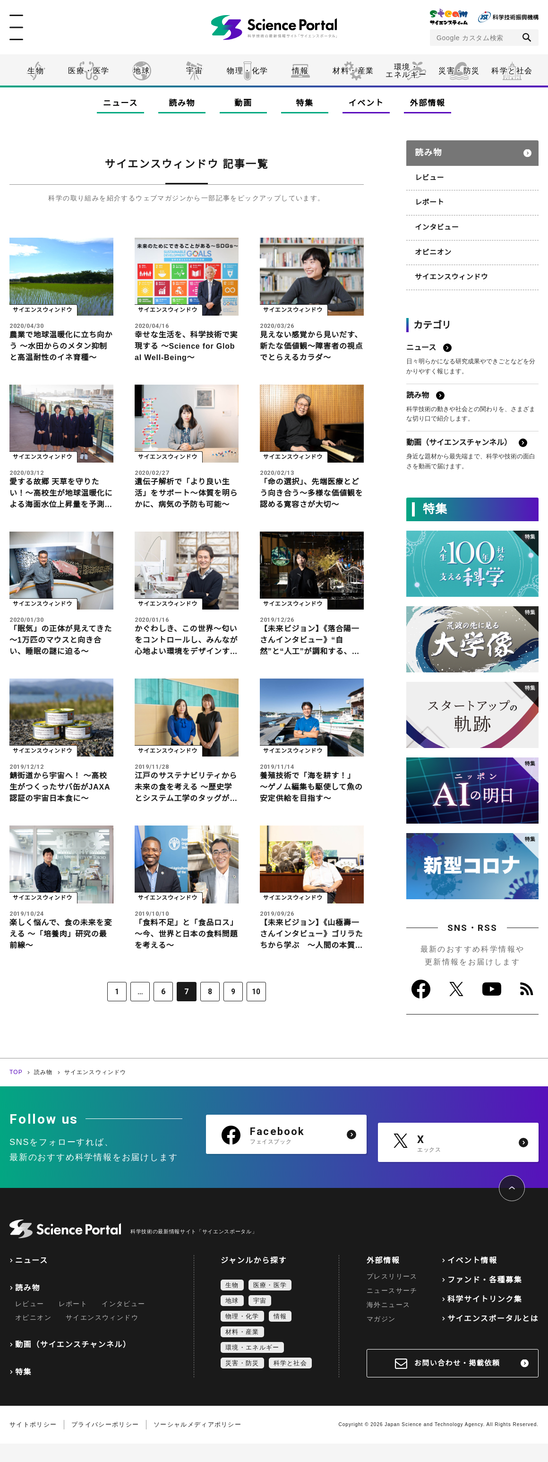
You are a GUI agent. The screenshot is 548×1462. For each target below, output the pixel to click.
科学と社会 (512, 71)
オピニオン (432, 245)
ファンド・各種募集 (484, 1298)
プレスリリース (392, 1295)
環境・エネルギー (252, 1365)
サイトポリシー (33, 1442)
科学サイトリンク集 (484, 1318)
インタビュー (435, 221)
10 (249, 1011)
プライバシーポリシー (105, 1442)
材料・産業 (353, 71)
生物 (35, 71)
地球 (141, 71)
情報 (300, 71)
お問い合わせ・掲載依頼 (457, 1381)
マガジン (381, 1337)
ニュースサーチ (392, 1309)
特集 (304, 103)
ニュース (120, 103)
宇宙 (194, 71)
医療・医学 (89, 71)
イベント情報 (472, 1279)
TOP (16, 1091)
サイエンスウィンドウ (449, 269)
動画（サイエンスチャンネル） (73, 1363)
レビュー (429, 173)
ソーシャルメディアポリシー (197, 1442)
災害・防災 (459, 71)
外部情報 (427, 103)
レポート (429, 197)
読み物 (182, 103)
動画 (243, 103)
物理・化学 (247, 71)
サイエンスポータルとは (493, 1337)
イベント (366, 103)
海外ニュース (388, 1323)
